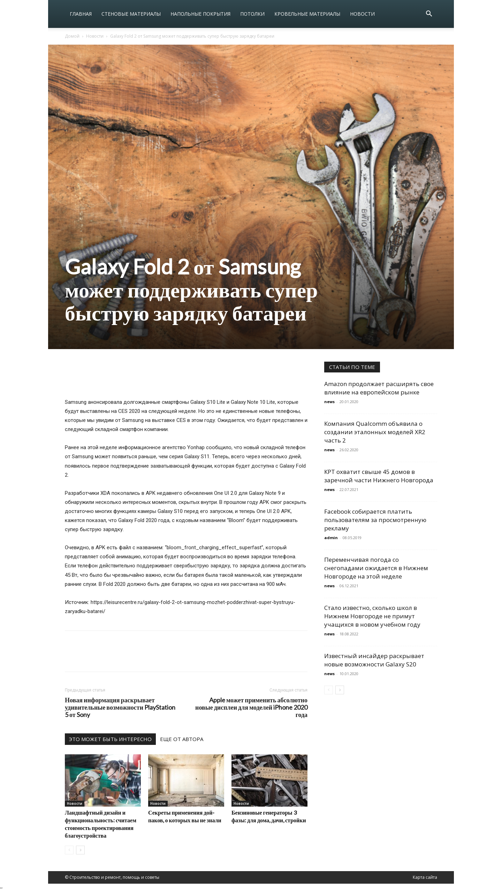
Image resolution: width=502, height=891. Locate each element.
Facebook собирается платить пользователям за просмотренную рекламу (375, 519)
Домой (72, 36)
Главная (81, 13)
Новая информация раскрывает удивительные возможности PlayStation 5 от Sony (120, 707)
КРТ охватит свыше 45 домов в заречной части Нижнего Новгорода (378, 476)
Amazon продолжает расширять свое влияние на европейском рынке (379, 388)
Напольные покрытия (200, 13)
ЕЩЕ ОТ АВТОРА (181, 738)
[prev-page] (69, 850)
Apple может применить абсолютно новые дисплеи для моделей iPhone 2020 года (251, 707)
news (329, 401)
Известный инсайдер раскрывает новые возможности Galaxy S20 (374, 660)
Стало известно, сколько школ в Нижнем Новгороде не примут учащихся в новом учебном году (372, 616)
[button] (428, 14)
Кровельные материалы (307, 13)
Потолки (252, 13)
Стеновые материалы (131, 13)
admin (331, 537)
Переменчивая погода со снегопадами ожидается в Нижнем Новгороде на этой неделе (376, 568)
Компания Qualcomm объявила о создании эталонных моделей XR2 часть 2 (374, 432)
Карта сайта (425, 877)
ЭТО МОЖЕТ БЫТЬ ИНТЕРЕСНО (110, 738)
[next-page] (80, 850)
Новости (362, 13)
